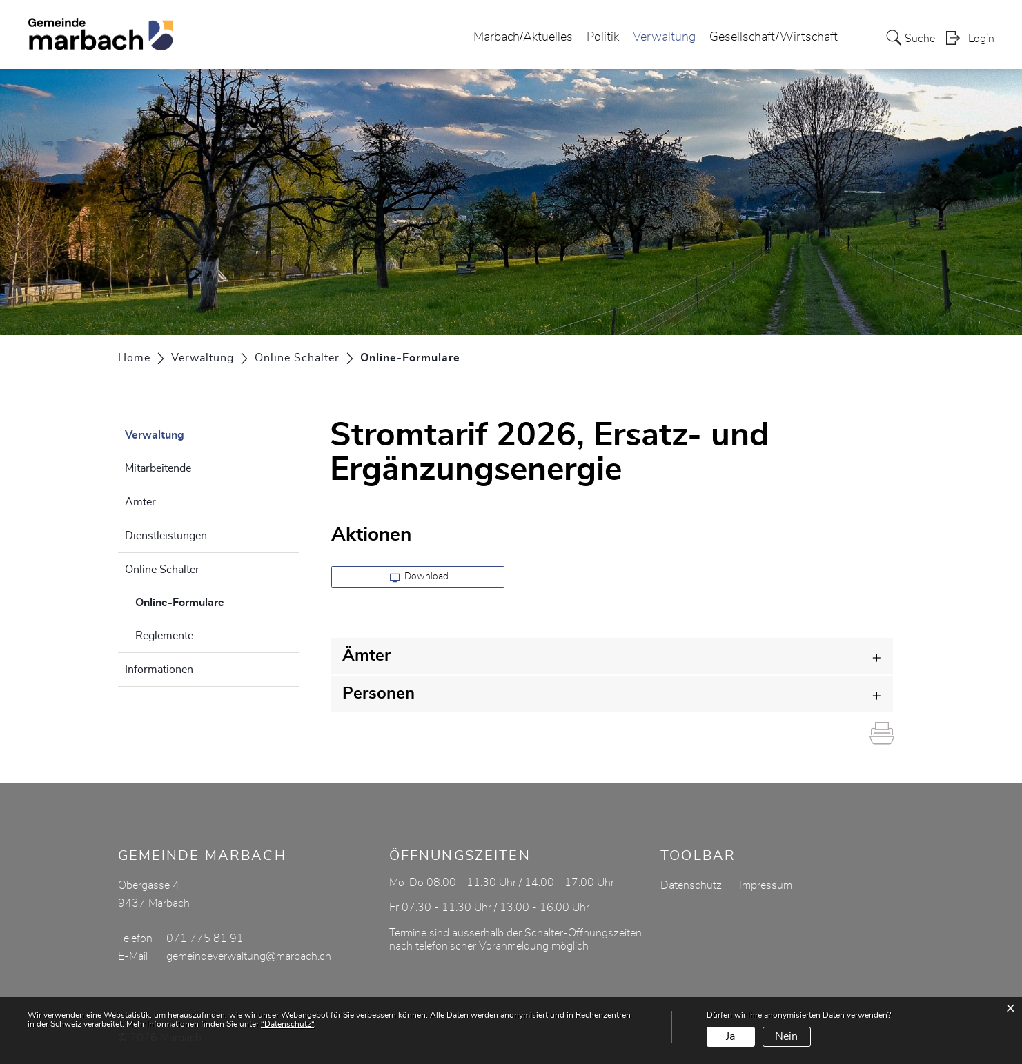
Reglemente (164, 635)
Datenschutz (691, 885)
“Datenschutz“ (287, 1024)
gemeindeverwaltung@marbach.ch (248, 956)
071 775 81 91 (205, 938)
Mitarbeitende (158, 468)
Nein (786, 1036)
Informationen (159, 669)
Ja (730, 1036)
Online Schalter (162, 569)
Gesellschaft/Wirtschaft (773, 37)
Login (981, 38)
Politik (603, 37)
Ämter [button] (366, 656)
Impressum (765, 885)
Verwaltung (664, 37)
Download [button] (419, 577)
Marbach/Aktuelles (523, 37)
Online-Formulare (214, 600)
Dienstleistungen (166, 535)
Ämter (140, 502)
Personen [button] (378, 693)
